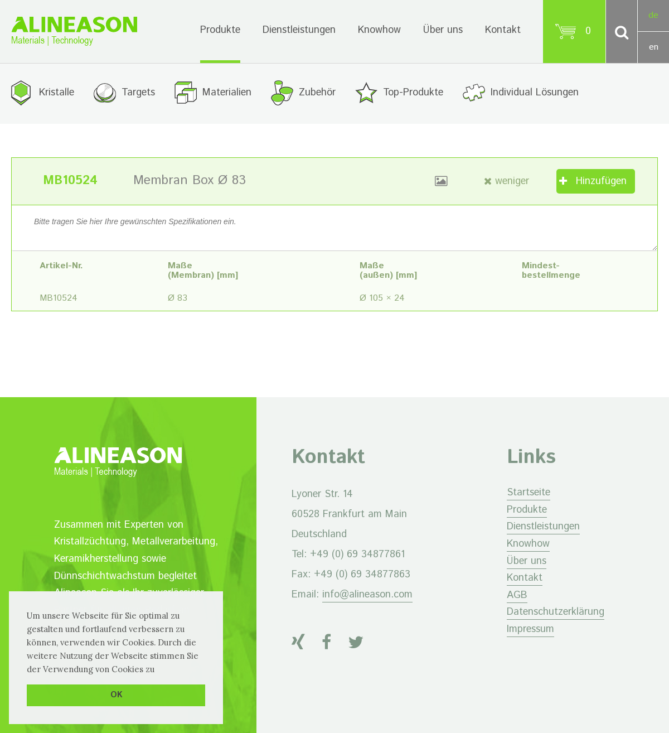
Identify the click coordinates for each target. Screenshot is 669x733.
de (653, 15)
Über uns (443, 30)
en (653, 47)
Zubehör (317, 92)
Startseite (528, 492)
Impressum (530, 629)
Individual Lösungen (535, 92)
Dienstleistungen (299, 30)
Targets (138, 92)
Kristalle (56, 92)
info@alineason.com (367, 594)
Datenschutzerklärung (555, 612)
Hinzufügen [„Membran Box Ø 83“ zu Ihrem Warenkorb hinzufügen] (601, 181)
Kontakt (503, 30)
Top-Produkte (413, 92)
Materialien (226, 92)
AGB (517, 595)
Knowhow (379, 30)
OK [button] (116, 695)
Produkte (220, 30)
